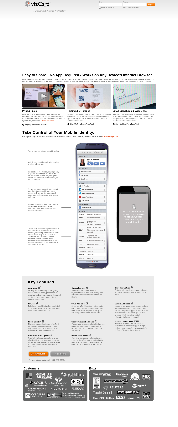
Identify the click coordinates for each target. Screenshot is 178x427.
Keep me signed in (107, 7)
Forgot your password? (131, 7)
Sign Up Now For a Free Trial (36, 125)
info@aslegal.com (110, 136)
